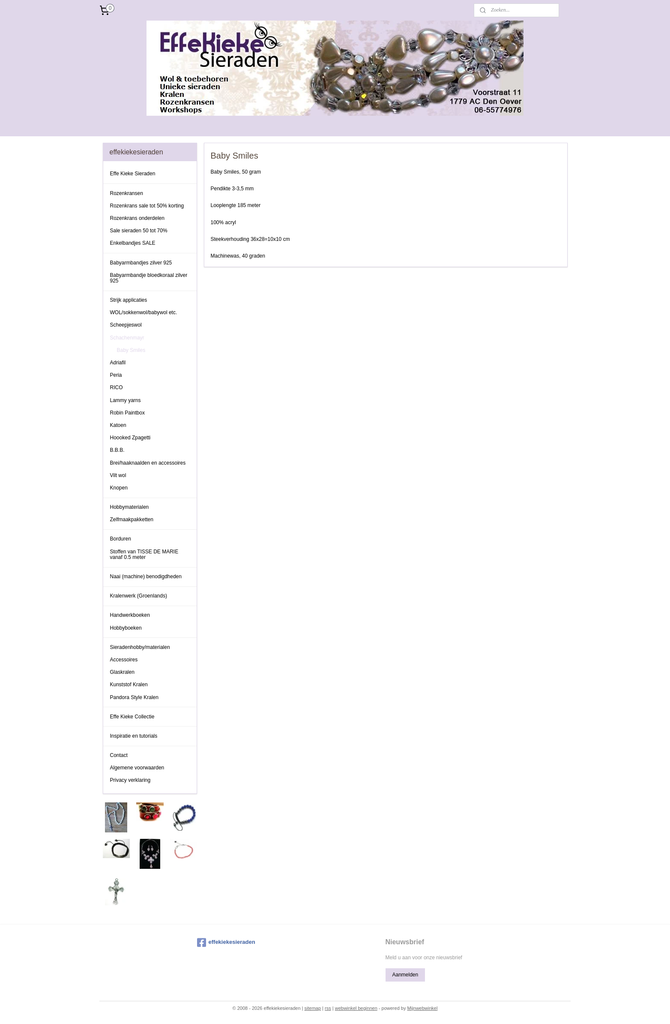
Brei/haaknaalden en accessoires (148, 463)
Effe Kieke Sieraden (133, 174)
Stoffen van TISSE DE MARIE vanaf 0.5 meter (144, 554)
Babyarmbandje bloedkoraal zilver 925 (149, 278)
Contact (119, 755)
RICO (116, 387)
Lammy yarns (125, 400)
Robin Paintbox (127, 413)
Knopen (119, 488)
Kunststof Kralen (129, 685)
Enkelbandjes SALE (133, 243)
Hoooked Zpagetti (130, 438)
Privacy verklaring (130, 780)
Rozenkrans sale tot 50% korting (147, 206)
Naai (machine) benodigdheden (146, 577)
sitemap (313, 1008)
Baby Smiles (131, 350)
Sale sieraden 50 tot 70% (139, 231)
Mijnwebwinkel (422, 1008)
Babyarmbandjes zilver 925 (141, 263)
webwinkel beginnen (356, 1008)
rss (328, 1008)
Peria (116, 375)
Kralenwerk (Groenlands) (138, 596)
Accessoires (124, 660)
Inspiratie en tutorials (134, 736)
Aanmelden (405, 975)
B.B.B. (117, 450)
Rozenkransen (126, 193)
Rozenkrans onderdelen (137, 218)
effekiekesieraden (226, 942)
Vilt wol (118, 475)
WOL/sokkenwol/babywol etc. (143, 312)
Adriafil (118, 363)
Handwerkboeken (130, 615)
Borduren (120, 539)
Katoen (118, 425)
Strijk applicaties (128, 300)
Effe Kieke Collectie (132, 717)
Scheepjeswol (126, 325)
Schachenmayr (127, 338)
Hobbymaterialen (129, 507)
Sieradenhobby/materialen (140, 647)
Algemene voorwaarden (137, 768)
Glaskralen (122, 672)
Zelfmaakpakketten (131, 520)
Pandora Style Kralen (134, 697)
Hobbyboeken (126, 628)
